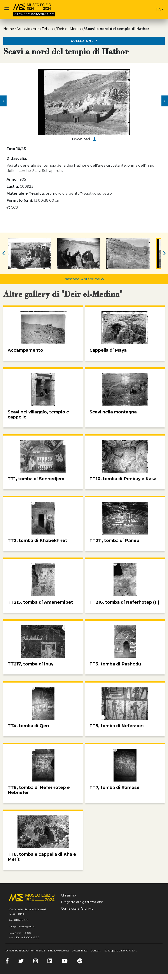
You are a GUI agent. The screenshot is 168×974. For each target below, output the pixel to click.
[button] (3, 100)
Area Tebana (44, 29)
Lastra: (13, 186)
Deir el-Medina (70, 29)
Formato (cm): (20, 200)
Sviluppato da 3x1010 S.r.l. (120, 950)
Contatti (96, 950)
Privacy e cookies (58, 950)
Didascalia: (17, 158)
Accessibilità (80, 950)
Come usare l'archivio (77, 908)
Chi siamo (68, 895)
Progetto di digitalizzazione (82, 902)
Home (8, 29)
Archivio (23, 29)
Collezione (84, 40)
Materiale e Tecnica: (26, 193)
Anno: (12, 179)
